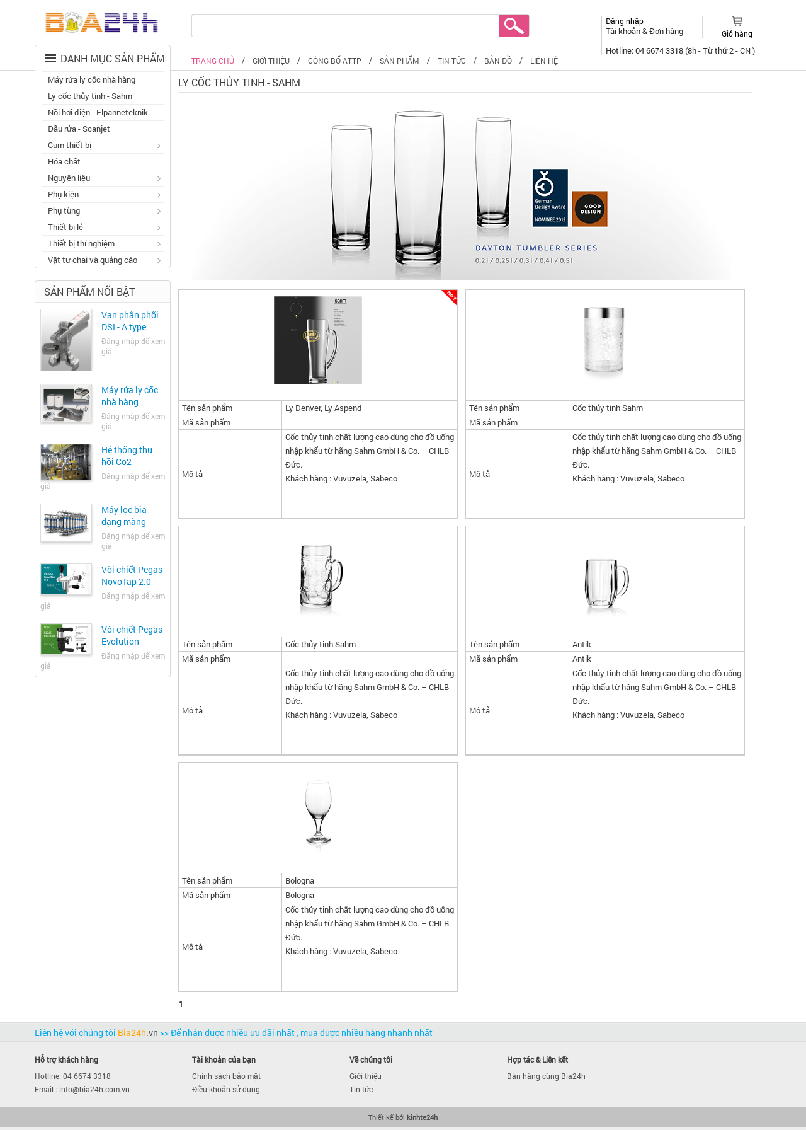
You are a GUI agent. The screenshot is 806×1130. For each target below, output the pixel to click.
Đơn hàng (666, 31)
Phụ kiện (103, 195)
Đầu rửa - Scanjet (79, 128)
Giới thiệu (365, 1076)
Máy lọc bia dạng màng (124, 516)
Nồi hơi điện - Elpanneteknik (98, 112)
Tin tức (361, 1089)
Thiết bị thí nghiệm (103, 244)
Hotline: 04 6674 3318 (73, 1076)
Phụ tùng (103, 212)
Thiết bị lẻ (103, 228)
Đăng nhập (625, 21)
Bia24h (139, 1033)
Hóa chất (64, 161)
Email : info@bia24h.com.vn (82, 1089)
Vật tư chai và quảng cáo (103, 261)
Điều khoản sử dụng (226, 1089)
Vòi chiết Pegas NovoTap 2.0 (131, 575)
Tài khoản (624, 31)
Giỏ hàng (737, 33)
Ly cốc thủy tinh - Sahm (90, 95)
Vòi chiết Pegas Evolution (131, 635)
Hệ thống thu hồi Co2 (126, 456)
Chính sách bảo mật (226, 1076)
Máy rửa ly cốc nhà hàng (91, 79)
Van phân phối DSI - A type (130, 321)
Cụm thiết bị (103, 146)
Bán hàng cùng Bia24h (546, 1076)
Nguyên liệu (103, 179)
